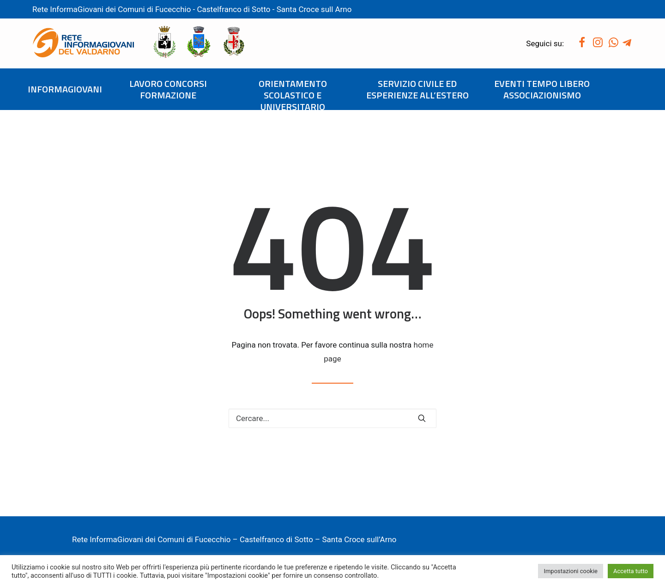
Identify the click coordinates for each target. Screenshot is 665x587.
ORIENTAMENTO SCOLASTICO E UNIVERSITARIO (293, 95)
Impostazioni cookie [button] (571, 571)
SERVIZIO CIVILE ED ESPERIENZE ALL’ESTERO (417, 89)
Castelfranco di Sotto (234, 9)
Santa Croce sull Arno (314, 9)
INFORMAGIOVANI (65, 89)
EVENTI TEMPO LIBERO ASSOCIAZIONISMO (542, 89)
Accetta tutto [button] (630, 571)
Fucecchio (173, 9)
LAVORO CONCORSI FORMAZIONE (168, 89)
